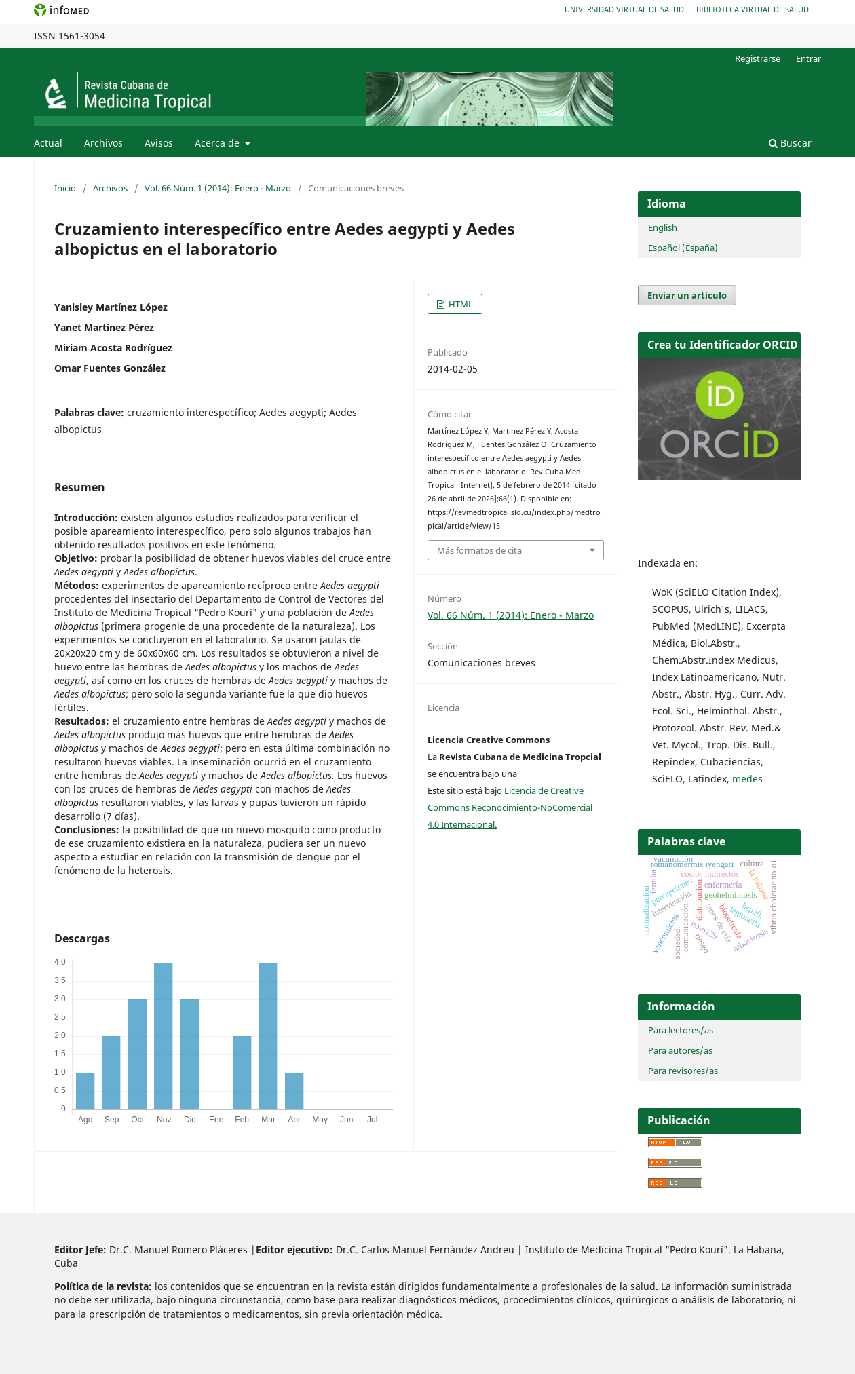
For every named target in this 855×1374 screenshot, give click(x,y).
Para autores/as (680, 1050)
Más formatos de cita (479, 550)
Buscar (790, 142)
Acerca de (218, 142)
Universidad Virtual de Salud (624, 9)
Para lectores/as (680, 1030)
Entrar (808, 58)
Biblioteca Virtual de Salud (752, 9)
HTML (459, 304)
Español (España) (683, 248)
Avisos (159, 142)
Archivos (103, 142)
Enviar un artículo (687, 295)
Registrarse (757, 58)
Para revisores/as (683, 1071)
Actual (48, 142)
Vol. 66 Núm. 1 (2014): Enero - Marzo (218, 188)
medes (747, 778)
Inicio (65, 188)
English (662, 227)
